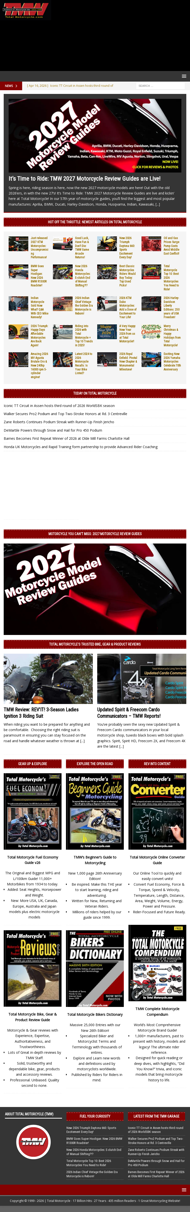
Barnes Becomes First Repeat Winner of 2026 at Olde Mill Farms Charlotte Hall (66, 438)
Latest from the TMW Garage (156, 1116)
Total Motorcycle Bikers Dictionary (95, 1014)
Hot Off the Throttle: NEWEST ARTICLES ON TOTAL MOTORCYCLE (95, 222)
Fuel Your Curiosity (95, 1116)
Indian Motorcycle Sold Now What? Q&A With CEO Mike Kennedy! (39, 307)
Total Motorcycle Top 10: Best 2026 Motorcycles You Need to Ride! (88, 1163)
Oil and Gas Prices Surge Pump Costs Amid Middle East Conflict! (171, 245)
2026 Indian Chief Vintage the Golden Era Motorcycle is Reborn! (84, 305)
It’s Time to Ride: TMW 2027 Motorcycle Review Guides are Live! (84, 178)
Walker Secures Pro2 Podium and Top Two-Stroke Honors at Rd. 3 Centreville (65, 413)
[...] (158, 204)
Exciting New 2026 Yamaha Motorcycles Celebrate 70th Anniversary (172, 361)
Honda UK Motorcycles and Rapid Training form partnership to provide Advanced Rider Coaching (81, 446)
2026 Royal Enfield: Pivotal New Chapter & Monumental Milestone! (128, 361)
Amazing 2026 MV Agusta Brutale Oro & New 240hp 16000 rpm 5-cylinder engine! (39, 365)
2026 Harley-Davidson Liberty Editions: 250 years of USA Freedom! (171, 307)
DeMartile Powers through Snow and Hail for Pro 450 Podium (53, 430)
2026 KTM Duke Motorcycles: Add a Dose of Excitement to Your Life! (127, 307)
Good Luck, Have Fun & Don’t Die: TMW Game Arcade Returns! (82, 247)
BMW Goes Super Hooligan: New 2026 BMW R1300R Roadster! (39, 275)
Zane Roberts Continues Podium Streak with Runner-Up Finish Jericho (59, 422)
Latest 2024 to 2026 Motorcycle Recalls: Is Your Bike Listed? (83, 363)
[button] (183, 76)
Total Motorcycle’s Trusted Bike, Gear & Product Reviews (95, 644)
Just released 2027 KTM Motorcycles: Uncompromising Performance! (39, 247)
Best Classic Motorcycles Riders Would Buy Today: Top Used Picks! (127, 275)
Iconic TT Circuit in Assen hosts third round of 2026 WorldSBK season (59, 405)
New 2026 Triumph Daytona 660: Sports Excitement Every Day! (91, 1130)
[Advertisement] (119, 35)
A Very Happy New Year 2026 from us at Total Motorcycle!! (127, 333)
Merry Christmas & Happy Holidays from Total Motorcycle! (172, 335)
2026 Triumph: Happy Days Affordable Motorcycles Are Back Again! (39, 335)
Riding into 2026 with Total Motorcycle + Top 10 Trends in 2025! (84, 335)
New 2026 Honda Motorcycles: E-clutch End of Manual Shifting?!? (83, 275)
